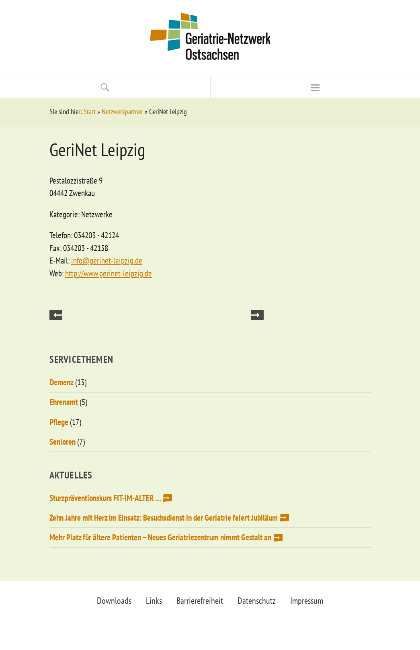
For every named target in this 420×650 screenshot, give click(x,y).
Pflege (58, 422)
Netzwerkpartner (122, 111)
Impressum (306, 600)
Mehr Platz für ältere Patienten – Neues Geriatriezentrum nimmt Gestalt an (160, 537)
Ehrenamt (63, 402)
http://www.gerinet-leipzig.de (108, 273)
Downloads (114, 600)
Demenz (61, 382)
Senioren (62, 441)
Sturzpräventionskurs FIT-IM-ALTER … (105, 498)
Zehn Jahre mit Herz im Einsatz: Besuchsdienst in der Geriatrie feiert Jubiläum (163, 517)
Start (90, 111)
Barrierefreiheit (199, 600)
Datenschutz (257, 600)
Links (154, 600)
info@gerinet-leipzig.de (106, 260)
